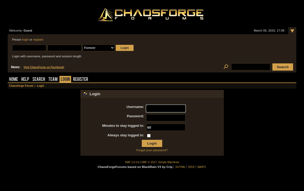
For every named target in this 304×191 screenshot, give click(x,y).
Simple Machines (168, 162)
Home (13, 80)
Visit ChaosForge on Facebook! (44, 67)
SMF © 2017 (149, 162)
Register (80, 80)
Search (38, 80)
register (38, 39)
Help (25, 80)
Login (65, 80)
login (25, 39)
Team (53, 80)
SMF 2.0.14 (132, 162)
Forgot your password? (152, 150)
